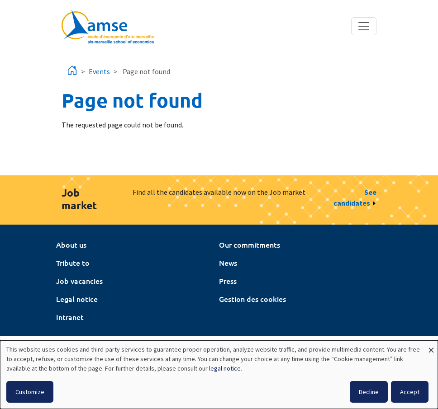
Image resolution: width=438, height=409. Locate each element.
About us (71, 244)
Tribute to (73, 263)
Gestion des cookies (252, 299)
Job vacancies (79, 281)
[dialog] (219, 374)
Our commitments (249, 244)
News (228, 263)
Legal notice (77, 299)
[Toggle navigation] (363, 26)
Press (228, 281)
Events (99, 71)
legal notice (225, 368)
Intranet (70, 317)
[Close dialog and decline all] (431, 346)
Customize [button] (29, 392)
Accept (409, 392)
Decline (369, 392)
